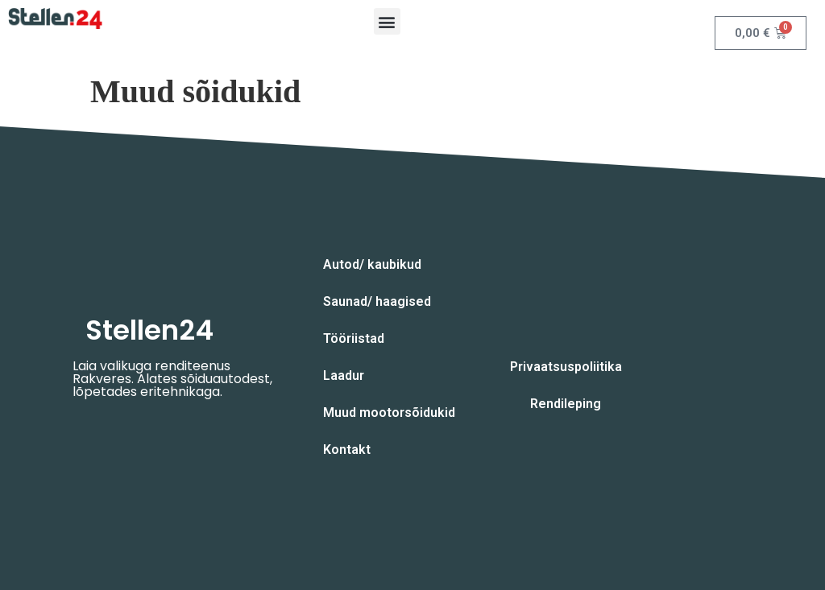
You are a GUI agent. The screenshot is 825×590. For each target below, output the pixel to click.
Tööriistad (353, 338)
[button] (387, 21)
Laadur (343, 375)
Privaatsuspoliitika (566, 366)
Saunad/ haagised (377, 301)
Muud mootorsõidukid (389, 412)
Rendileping (565, 403)
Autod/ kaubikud (372, 264)
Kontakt (347, 449)
